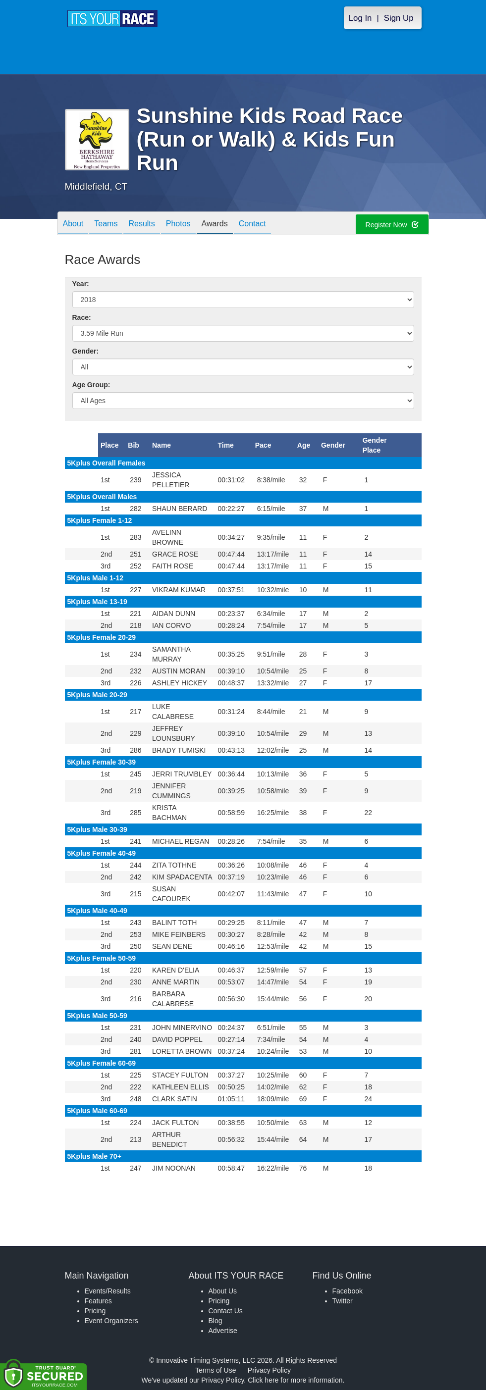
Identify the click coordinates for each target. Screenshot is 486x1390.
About (73, 224)
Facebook (347, 1291)
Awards (215, 224)
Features (98, 1301)
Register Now (392, 225)
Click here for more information (295, 1380)
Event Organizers (111, 1321)
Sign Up (399, 18)
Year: (80, 284)
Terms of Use (215, 1370)
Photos (178, 224)
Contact (252, 224)
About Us (223, 1291)
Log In (360, 18)
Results (141, 224)
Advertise (223, 1331)
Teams (105, 224)
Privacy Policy (269, 1370)
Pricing (95, 1311)
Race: (81, 317)
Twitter (342, 1301)
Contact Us (226, 1311)
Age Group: (91, 385)
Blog (215, 1321)
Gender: (85, 351)
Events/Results (108, 1291)
